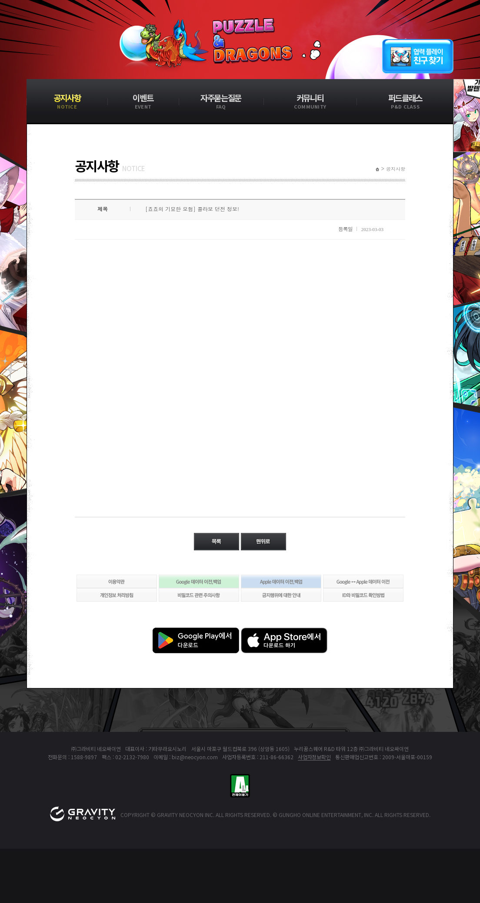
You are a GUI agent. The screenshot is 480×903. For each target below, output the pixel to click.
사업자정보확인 (314, 757)
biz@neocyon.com (195, 757)
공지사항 (395, 169)
